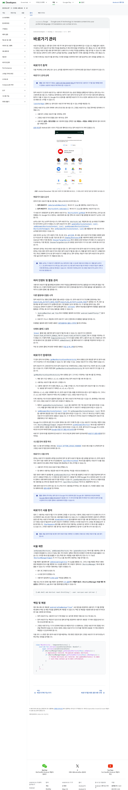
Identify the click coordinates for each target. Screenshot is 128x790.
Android (31, 788)
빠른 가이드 (41, 13)
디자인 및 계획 (40, 2)
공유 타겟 (36, 128)
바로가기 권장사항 (94, 434)
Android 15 (82, 786)
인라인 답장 (54, 578)
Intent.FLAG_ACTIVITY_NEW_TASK (45, 302)
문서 (69, 32)
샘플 (23, 13)
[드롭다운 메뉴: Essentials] (31, 2)
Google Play (67, 2)
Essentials (24, 2)
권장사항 (47, 488)
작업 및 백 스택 (68, 347)
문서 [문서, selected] (31, 13)
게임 (47, 786)
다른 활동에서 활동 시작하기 (67, 323)
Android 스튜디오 (118, 2)
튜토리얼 (13, 13)
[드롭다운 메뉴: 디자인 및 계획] (47, 2)
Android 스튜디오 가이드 (102, 786)
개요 (3, 13)
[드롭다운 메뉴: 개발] (57, 2)
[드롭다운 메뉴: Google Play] (74, 2)
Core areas (18, 8)
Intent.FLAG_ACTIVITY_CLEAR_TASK (73, 302)
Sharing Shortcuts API (73, 238)
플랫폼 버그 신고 (116, 786)
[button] (12, 17)
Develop (6, 8)
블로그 (83, 2)
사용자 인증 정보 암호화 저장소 (65, 83)
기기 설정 (66, 582)
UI (27, 8)
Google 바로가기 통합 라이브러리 (63, 430)
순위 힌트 (71, 235)
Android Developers (39, 32)
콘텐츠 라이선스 (58, 709)
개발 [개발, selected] (53, 2)
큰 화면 (64, 786)
